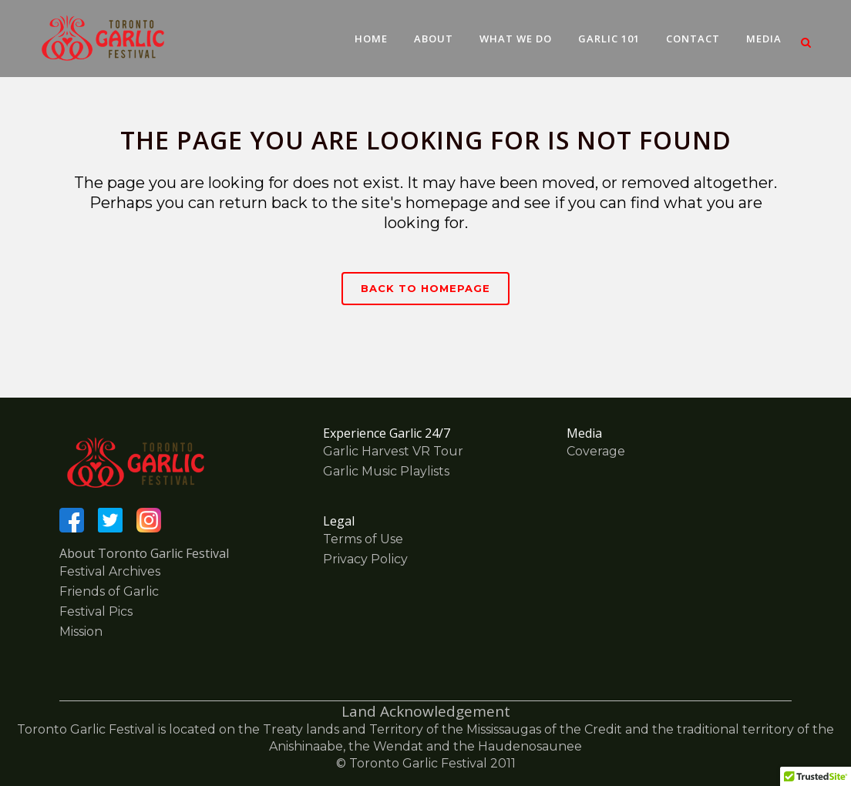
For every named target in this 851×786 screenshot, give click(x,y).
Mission (81, 631)
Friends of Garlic (109, 591)
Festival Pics (96, 611)
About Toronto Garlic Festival (144, 553)
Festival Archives (109, 571)
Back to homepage (425, 288)
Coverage (596, 451)
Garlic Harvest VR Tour (393, 451)
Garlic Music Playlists (386, 471)
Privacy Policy (365, 559)
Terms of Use (363, 539)
